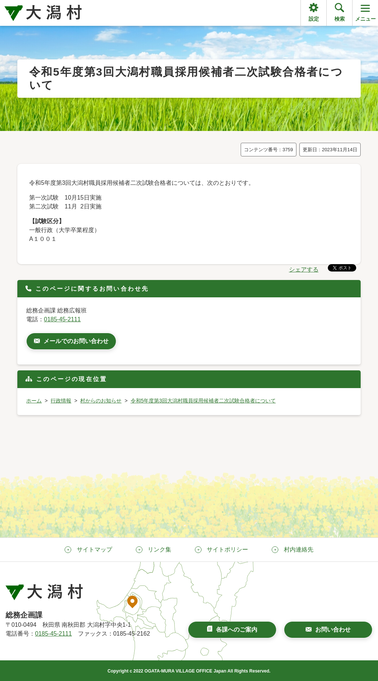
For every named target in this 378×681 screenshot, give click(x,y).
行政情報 (61, 401)
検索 (339, 19)
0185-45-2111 (62, 319)
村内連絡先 (298, 549)
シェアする (304, 269)
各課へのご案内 (236, 629)
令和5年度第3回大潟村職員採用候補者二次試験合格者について (203, 401)
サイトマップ (94, 549)
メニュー (365, 12)
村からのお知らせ (100, 401)
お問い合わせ (333, 629)
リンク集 (159, 549)
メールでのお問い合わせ (76, 341)
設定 (314, 19)
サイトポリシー (227, 549)
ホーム (34, 401)
